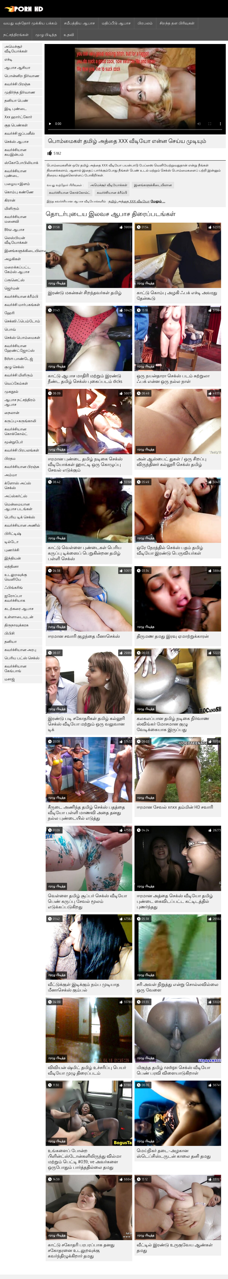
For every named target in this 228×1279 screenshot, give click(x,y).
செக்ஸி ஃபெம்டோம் (22, 321)
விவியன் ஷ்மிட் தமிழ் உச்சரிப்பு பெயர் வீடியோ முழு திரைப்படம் (87, 1070)
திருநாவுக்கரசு (16, 625)
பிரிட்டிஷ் (12, 534)
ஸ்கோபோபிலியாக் (21, 163)
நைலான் (11, 413)
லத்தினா (11, 566)
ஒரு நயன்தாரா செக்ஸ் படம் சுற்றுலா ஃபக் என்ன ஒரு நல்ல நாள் (173, 378)
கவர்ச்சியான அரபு (20, 650)
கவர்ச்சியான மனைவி (15, 219)
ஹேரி (9, 313)
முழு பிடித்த (46, 34)
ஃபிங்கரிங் (13, 588)
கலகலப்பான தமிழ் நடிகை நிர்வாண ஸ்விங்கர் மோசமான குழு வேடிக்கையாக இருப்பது (173, 724)
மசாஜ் (9, 679)
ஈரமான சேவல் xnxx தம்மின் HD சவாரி (175, 807)
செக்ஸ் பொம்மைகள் (22, 338)
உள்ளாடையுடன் (18, 617)
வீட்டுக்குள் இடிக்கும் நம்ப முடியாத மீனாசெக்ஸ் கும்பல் (83, 987)
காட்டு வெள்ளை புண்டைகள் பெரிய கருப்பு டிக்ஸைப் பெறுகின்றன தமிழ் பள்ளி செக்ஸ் (84, 553)
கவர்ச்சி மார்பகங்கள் (22, 305)
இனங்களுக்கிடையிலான (23, 251)
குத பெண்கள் (16, 125)
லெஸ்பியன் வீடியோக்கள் (15, 240)
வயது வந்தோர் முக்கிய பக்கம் (30, 23)
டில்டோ (11, 542)
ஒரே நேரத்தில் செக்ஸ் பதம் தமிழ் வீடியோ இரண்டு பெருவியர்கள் (170, 550)
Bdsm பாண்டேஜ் (18, 359)
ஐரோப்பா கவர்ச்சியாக (14, 598)
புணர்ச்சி (11, 550)
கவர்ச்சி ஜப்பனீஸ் (19, 133)
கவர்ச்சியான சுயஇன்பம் (15, 152)
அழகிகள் (12, 259)
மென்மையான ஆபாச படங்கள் (18, 506)
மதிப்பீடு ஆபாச (116, 23)
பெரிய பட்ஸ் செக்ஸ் (21, 658)
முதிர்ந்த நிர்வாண (19, 92)
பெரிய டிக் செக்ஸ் (19, 517)
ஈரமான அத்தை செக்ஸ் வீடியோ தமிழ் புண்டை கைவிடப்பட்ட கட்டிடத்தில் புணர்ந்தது (175, 901)
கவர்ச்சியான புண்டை (15, 173)
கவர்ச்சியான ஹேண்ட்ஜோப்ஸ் (19, 348)
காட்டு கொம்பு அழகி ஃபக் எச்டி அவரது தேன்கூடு (177, 295)
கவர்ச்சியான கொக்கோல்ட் (16, 431)
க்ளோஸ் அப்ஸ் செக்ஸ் (17, 485)
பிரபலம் (145, 23)
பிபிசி (9, 633)
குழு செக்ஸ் (14, 367)
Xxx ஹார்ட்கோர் (18, 117)
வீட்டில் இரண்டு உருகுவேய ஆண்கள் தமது (175, 1247)
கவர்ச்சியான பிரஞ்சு (21, 467)
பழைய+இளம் (17, 184)
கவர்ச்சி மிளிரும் (18, 375)
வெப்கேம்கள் (16, 383)
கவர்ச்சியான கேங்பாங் (15, 668)
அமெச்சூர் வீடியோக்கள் (15, 48)
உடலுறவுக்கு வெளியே (15, 577)
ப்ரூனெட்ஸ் (14, 280)
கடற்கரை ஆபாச (18, 609)
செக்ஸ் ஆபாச (16, 142)
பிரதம (10, 458)
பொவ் (10, 329)
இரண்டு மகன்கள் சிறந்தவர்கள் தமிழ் (85, 292)
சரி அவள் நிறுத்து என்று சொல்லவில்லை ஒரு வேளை (177, 987)
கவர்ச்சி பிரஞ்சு (17, 84)
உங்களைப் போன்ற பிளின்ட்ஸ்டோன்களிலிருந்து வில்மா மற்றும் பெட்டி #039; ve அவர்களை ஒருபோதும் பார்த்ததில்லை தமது (84, 1159)
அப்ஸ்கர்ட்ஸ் (15, 496)
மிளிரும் (11, 208)
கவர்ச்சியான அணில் (22, 525)
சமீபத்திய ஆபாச (79, 23)
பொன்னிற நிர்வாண (21, 76)
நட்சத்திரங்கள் (15, 34)
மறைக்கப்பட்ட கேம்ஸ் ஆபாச (17, 269)
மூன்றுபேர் (13, 442)
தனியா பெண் (16, 100)
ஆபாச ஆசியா (17, 68)
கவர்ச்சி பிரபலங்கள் (21, 450)
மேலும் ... (158, 201)
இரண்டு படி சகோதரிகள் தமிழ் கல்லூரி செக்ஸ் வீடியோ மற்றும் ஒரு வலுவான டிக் (86, 724)
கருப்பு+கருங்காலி (20, 421)
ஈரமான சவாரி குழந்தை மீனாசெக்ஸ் (84, 636)
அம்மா (10, 475)
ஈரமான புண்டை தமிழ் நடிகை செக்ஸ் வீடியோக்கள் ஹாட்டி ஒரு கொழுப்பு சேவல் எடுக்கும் (85, 464)
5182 (57, 153)
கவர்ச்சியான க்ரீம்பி (21, 296)
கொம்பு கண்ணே (19, 192)
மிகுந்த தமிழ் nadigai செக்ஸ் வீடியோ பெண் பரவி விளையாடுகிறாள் (173, 1070)
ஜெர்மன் (11, 288)
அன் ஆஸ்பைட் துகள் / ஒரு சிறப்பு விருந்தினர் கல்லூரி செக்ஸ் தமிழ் (171, 461)
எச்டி (8, 59)
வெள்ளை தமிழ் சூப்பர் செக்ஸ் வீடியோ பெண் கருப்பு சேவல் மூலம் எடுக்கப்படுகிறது (87, 901)
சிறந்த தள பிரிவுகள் (177, 23)
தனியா (10, 642)
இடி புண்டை (15, 109)
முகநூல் (11, 392)
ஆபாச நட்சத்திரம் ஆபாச (19, 402)
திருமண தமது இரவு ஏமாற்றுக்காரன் (173, 636)
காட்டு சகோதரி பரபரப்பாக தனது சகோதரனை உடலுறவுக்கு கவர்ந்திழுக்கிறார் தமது (81, 1250)
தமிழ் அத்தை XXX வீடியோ (129, 201)
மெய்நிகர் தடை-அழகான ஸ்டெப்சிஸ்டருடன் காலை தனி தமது (174, 1153)
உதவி (69, 34)
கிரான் (9, 200)
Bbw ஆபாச (14, 230)
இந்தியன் (12, 558)
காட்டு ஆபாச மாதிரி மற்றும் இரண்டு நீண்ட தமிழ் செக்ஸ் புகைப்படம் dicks (85, 378)
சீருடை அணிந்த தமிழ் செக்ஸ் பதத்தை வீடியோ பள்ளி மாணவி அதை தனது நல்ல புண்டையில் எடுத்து (86, 813)
